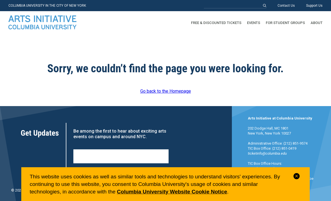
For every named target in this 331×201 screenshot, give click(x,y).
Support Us (314, 6)
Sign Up (121, 156)
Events (253, 23)
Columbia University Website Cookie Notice (172, 192)
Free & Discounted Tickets (216, 23)
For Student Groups (285, 23)
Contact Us (286, 6)
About (317, 23)
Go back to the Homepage (165, 91)
